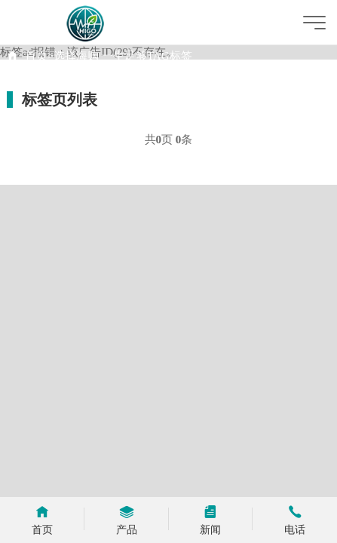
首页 (36, 56)
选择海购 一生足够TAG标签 (122, 56)
